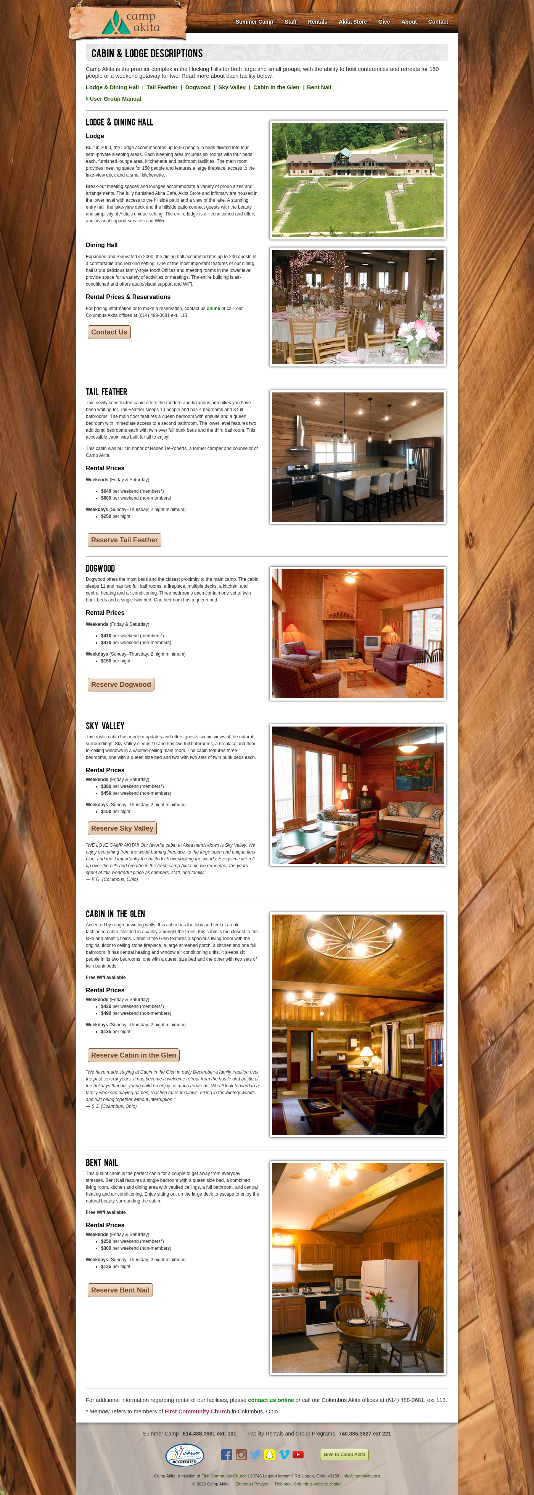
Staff (290, 22)
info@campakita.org (361, 1476)
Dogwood (198, 87)
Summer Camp (254, 22)
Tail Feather (161, 87)
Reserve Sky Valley (122, 828)
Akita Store (353, 22)
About (409, 22)
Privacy (261, 1484)
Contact (438, 22)
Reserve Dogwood (121, 684)
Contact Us (109, 332)
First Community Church (224, 1476)
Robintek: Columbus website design (308, 1484)
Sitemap (243, 1484)
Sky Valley (232, 87)
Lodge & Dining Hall (112, 87)
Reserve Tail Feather (124, 540)
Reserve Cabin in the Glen (133, 1055)
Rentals (318, 22)
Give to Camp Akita (344, 1454)
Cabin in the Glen (276, 87)
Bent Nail (319, 87)
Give (384, 22)
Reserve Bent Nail (120, 1290)
